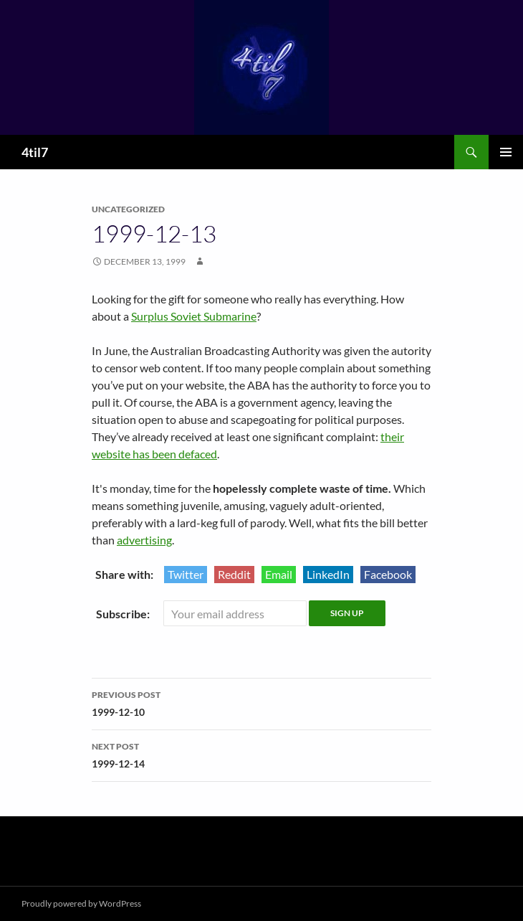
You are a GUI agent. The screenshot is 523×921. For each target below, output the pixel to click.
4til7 (34, 152)
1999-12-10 (261, 702)
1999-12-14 (261, 754)
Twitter (185, 574)
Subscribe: (124, 613)
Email (278, 574)
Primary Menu (506, 152)
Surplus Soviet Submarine (193, 316)
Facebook (388, 574)
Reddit (234, 574)
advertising (144, 540)
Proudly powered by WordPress (81, 903)
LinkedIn (328, 574)
